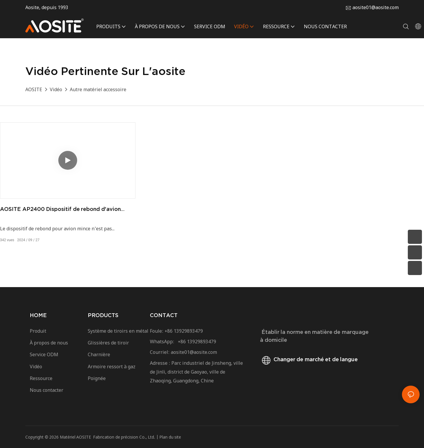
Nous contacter (47, 390)
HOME (38, 315)
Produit (38, 331)
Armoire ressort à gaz (111, 366)
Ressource (43, 378)
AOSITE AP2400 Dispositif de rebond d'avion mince (60, 209)
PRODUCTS (103, 315)
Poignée (97, 378)
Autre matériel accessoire (98, 89)
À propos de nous (49, 342)
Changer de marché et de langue (309, 359)
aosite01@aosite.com (375, 7)
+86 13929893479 (184, 331)
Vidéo (56, 89)
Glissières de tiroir (108, 342)
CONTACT (164, 315)
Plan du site (170, 437)
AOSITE (33, 89)
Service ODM (44, 354)
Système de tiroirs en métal (118, 331)
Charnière (99, 354)
